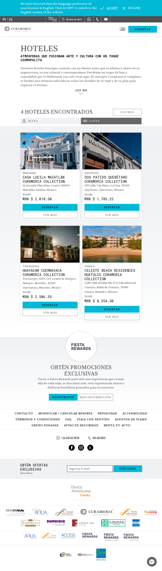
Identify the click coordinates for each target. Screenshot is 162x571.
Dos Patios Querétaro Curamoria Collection (106, 179)
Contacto (24, 413)
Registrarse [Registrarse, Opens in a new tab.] (63, 397)
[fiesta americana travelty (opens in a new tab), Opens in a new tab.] (81, 491)
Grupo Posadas (45, 425)
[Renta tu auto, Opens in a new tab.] (72, 19)
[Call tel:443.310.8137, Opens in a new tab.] (97, 438)
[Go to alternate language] (109, 8)
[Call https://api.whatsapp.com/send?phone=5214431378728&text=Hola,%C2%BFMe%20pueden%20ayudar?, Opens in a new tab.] (67, 438)
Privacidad (107, 413)
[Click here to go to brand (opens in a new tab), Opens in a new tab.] (15, 512)
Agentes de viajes (131, 419)
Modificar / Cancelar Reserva (65, 413)
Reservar (143, 29)
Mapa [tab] (30, 121)
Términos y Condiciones (37, 419)
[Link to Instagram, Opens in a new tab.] (81, 448)
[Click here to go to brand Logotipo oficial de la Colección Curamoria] (96, 512)
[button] (152, 562)
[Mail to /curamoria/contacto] (106, 19)
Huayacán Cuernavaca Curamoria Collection (44, 272)
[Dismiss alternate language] (131, 8)
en (10, 19)
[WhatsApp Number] (89, 19)
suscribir (127, 468)
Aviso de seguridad (81, 425)
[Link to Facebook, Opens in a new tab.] (72, 448)
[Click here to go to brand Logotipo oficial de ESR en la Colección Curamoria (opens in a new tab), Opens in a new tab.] (65, 555)
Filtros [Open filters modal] (127, 112)
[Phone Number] (97, 19)
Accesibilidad (134, 413)
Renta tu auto (117, 425)
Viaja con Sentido (93, 419)
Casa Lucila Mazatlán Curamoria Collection (44, 179)
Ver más (50, 215)
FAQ (68, 419)
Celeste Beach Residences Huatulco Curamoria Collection (110, 274)
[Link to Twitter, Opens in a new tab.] (90, 448)
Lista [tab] (91, 120)
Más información (95, 397)
